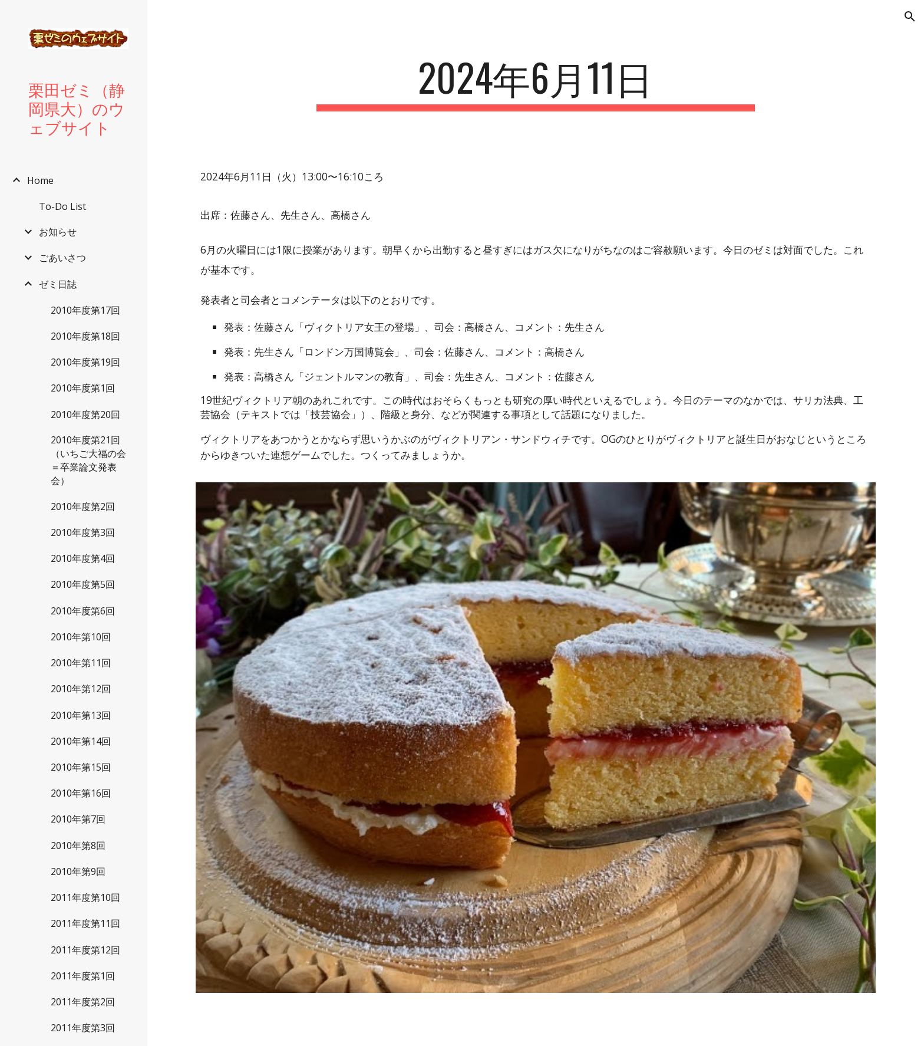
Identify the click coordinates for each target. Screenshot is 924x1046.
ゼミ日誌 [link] (58, 284)
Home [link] (40, 180)
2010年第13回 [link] (81, 715)
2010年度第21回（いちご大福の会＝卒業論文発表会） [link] (88, 460)
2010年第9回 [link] (78, 871)
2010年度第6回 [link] (83, 610)
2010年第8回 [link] (78, 845)
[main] (536, 83)
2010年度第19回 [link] (85, 362)
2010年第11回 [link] (81, 662)
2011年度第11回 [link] (85, 923)
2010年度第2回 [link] (83, 506)
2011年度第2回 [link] (83, 1001)
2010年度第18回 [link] (85, 336)
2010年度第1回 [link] (83, 387)
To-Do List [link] (62, 206)
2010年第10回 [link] (81, 636)
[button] (910, 16)
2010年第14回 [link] (81, 741)
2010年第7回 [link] (78, 819)
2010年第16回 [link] (81, 793)
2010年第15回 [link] (81, 767)
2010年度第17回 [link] (85, 310)
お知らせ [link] (58, 231)
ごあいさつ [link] (62, 257)
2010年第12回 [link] (81, 688)
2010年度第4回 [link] (83, 558)
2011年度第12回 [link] (85, 949)
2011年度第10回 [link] (85, 897)
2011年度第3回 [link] (83, 1027)
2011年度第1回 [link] (83, 975)
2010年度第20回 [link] (85, 414)
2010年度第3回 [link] (83, 532)
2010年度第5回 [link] (83, 584)
